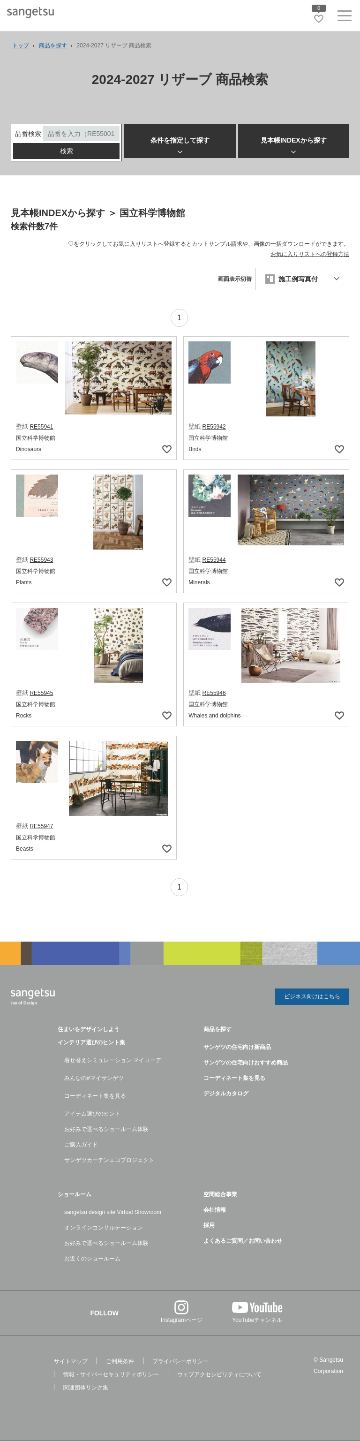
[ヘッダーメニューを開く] (345, 17)
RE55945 (41, 695)
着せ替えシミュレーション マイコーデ (112, 1060)
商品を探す (217, 1029)
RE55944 (214, 561)
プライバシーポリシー (180, 1361)
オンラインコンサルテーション (103, 1227)
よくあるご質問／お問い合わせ (242, 1240)
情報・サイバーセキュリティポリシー (111, 1374)
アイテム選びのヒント (92, 1113)
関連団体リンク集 (85, 1387)
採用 (209, 1225)
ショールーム (74, 1194)
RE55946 (214, 695)
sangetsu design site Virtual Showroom (112, 1212)
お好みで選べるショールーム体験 (106, 1129)
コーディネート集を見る (95, 1096)
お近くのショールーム (92, 1258)
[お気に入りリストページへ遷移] (318, 19)
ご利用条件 (120, 1361)
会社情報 (214, 1210)
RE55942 (214, 428)
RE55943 (41, 561)
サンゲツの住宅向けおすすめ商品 (245, 1062)
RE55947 (41, 828)
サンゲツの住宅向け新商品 (237, 1047)
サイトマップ (71, 1361)
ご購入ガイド (81, 1144)
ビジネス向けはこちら (312, 998)
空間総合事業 (220, 1194)
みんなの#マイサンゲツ (94, 1078)
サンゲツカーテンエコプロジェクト (109, 1160)
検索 (66, 153)
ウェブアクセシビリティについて (219, 1374)
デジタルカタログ (225, 1093)
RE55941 (41, 428)
